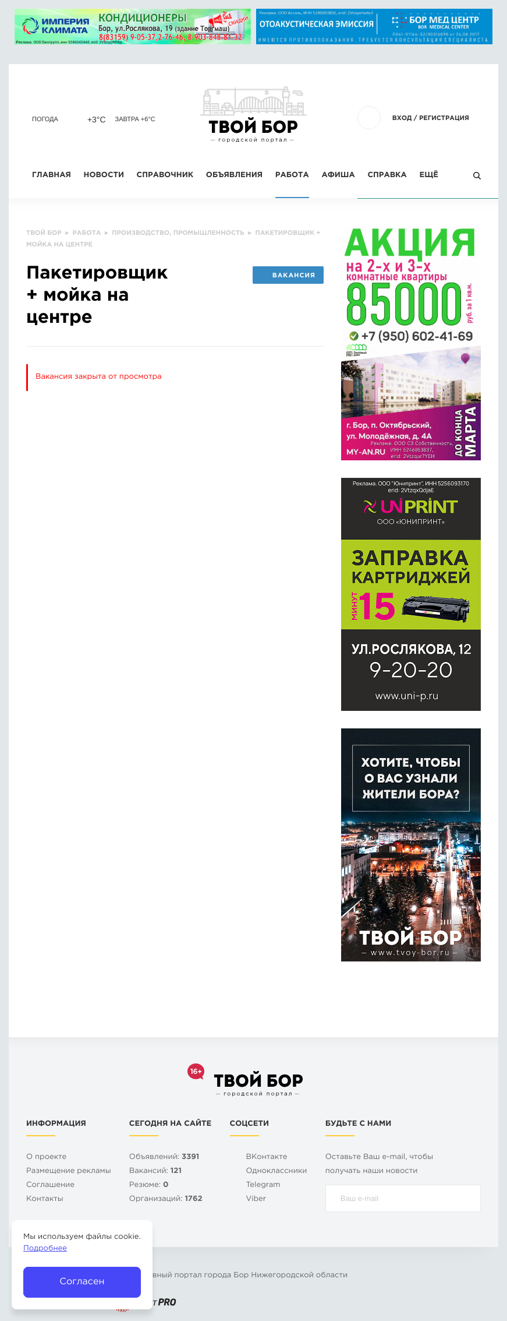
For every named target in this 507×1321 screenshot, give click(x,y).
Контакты (44, 1199)
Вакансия (287, 276)
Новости (104, 175)
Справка (386, 175)
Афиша (337, 175)
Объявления (234, 175)
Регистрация (444, 118)
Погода (45, 119)
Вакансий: (155, 1171)
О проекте (46, 1157)
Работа (292, 175)
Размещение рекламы (68, 1171)
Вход (402, 118)
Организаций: (166, 1199)
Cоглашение (50, 1185)
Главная (51, 175)
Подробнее (45, 1249)
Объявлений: (164, 1157)
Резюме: (149, 1185)
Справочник (165, 175)
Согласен (81, 1281)
